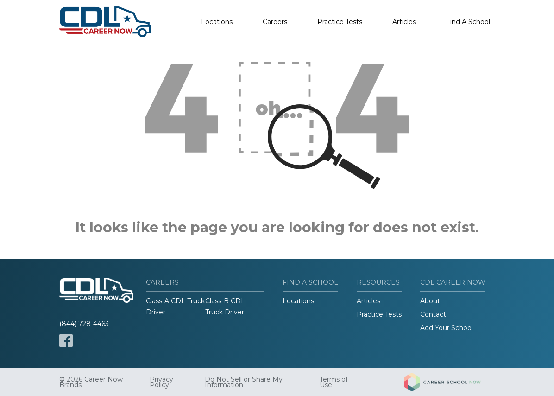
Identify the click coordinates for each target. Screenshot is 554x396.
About (430, 301)
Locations (217, 22)
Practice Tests (339, 22)
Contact (433, 314)
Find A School (468, 22)
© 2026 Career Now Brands (91, 382)
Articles (404, 22)
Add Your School (446, 328)
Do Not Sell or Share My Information (244, 382)
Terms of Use (334, 382)
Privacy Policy (161, 382)
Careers (275, 22)
